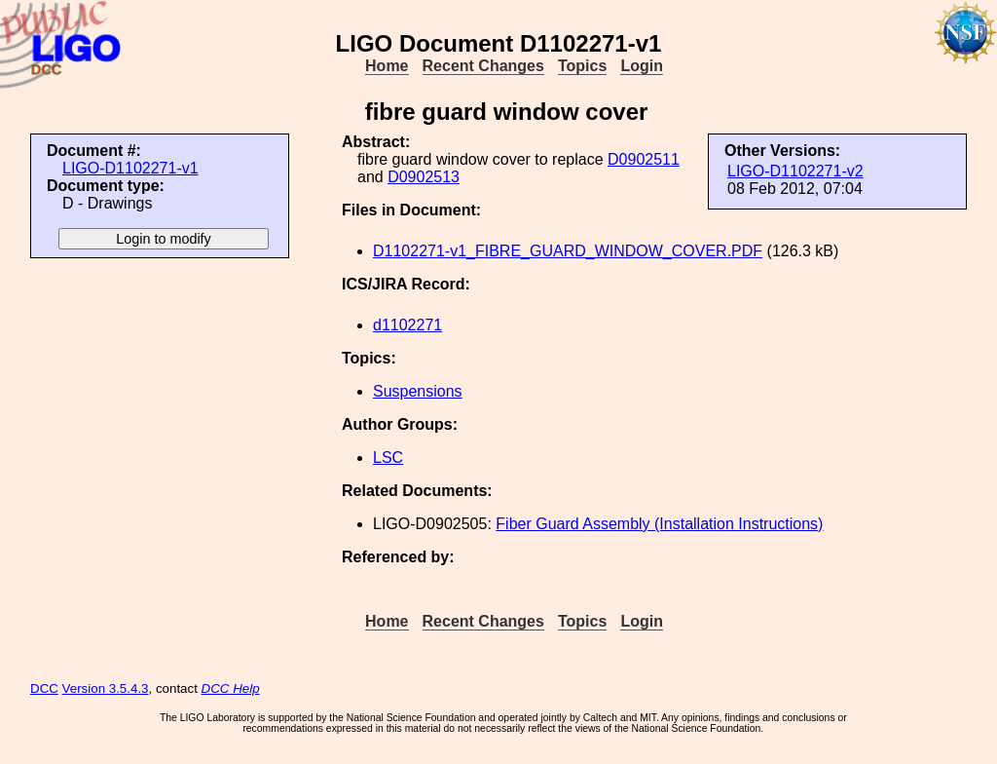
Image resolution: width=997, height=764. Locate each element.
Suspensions (417, 391)
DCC (44, 688)
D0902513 (424, 177)
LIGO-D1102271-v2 (795, 171)
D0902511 (644, 159)
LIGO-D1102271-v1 (130, 168)
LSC (388, 457)
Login (641, 65)
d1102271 (407, 325)
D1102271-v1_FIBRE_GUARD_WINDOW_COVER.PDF (567, 251)
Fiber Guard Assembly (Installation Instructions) (659, 524)
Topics (582, 65)
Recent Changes (483, 65)
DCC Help (231, 688)
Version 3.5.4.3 (105, 688)
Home (386, 65)
